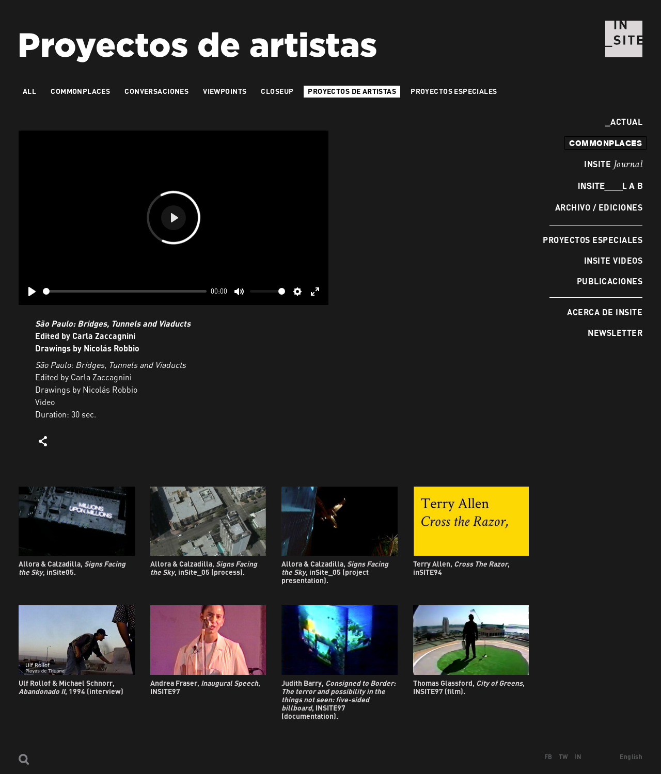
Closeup (277, 91)
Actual (623, 121)
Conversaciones (156, 91)
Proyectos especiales (592, 240)
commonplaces (605, 143)
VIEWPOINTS (224, 91)
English (631, 756)
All (29, 91)
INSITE (613, 164)
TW (564, 756)
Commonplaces (80, 91)
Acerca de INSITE (604, 312)
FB (548, 756)
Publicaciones (609, 281)
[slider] (125, 291)
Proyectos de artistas (352, 91)
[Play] (32, 291)
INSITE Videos (613, 260)
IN (577, 756)
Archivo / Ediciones (598, 207)
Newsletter (615, 332)
